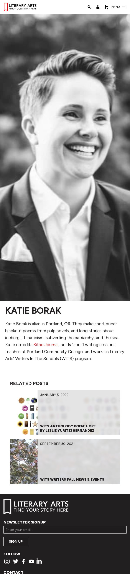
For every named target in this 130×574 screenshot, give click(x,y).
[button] (116, 7)
